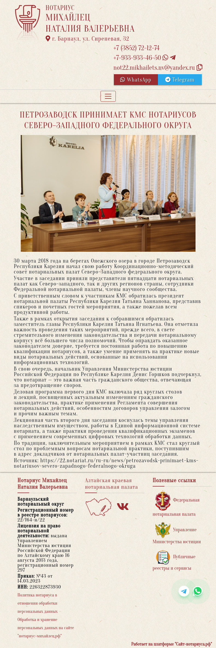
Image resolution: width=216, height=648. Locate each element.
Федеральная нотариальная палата (176, 503)
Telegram (179, 80)
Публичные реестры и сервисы (174, 560)
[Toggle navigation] (108, 96)
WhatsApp (135, 80)
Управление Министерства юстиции (177, 533)
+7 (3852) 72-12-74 (136, 48)
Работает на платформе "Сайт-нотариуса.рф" (171, 644)
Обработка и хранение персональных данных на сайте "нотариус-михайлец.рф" (45, 627)
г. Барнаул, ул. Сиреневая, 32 (87, 38)
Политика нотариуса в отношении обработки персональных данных (37, 603)
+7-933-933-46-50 (144, 58)
